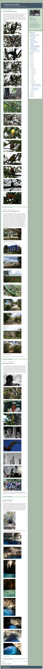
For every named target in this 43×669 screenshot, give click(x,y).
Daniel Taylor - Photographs (34, 35)
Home (14, 661)
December (33, 68)
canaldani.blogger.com (33, 49)
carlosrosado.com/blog (11, 5)
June (32, 76)
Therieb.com (32, 44)
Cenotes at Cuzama (7, 500)
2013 (31, 63)
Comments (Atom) (9, 663)
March (32, 80)
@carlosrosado (34, 18)
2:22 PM (5, 658)
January (32, 83)
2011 (31, 66)
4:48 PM (5, 359)
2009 (31, 91)
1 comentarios (10, 658)
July (32, 75)
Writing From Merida (33, 48)
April (32, 79)
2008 (31, 92)
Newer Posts (3, 661)
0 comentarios (10, 359)
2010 (31, 67)
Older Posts (25, 661)
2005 (31, 96)
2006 (31, 95)
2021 (31, 54)
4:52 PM (5, 496)
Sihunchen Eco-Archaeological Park (11, 211)
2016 (31, 59)
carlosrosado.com (34, 21)
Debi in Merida (32, 36)
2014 (31, 62)
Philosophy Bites (33, 40)
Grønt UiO (32, 39)
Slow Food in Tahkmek (8, 363)
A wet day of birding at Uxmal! (10, 11)
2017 (31, 58)
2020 (31, 55)
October (32, 71)
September (33, 72)
